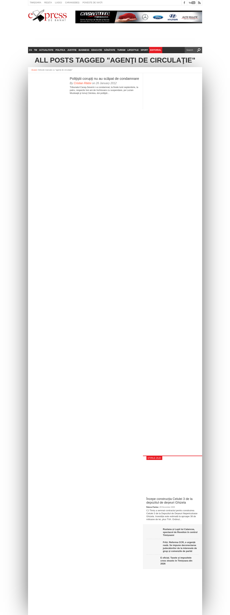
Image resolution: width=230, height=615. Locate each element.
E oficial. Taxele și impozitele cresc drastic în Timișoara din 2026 (176, 560)
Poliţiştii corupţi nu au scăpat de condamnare (104, 78)
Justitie (72, 50)
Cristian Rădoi (82, 83)
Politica (60, 50)
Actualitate (46, 50)
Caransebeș (72, 2)
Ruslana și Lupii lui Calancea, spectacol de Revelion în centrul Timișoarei (180, 532)
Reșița (48, 2)
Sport (144, 50)
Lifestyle (133, 50)
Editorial (155, 50)
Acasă (34, 70)
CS (30, 50)
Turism (121, 50)
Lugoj (58, 2)
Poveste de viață (93, 2)
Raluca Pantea (152, 507)
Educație (96, 50)
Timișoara (35, 2)
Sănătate (109, 50)
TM (35, 50)
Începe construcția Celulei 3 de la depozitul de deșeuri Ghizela (169, 500)
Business (84, 50)
